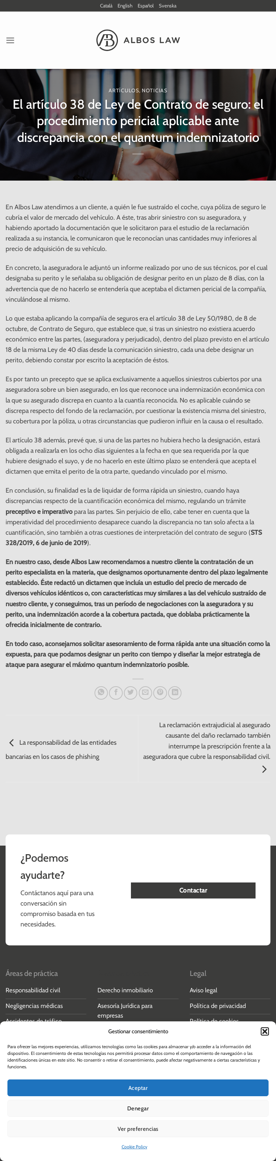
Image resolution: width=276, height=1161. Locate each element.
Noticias (154, 91)
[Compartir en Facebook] (115, 693)
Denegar (138, 1108)
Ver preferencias (138, 1129)
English (124, 6)
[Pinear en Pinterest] (160, 693)
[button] (265, 1031)
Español (146, 6)
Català (104, 6)
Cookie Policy (134, 1146)
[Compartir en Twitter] (130, 693)
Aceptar (138, 1088)
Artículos (124, 91)
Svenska (170, 6)
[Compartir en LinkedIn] (175, 693)
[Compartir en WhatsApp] (101, 693)
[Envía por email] (145, 693)
